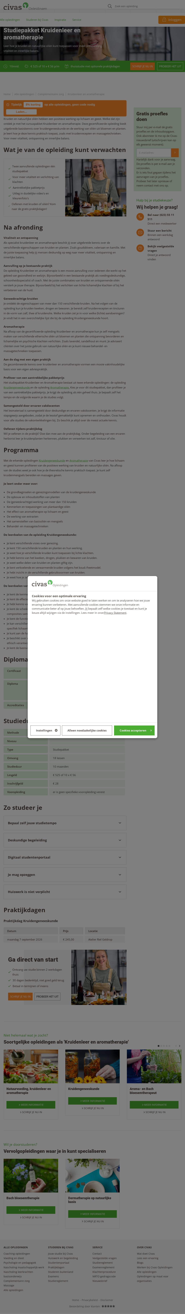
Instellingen (47, 730)
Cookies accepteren (136, 730)
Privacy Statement (115, 612)
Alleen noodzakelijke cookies (87, 730)
